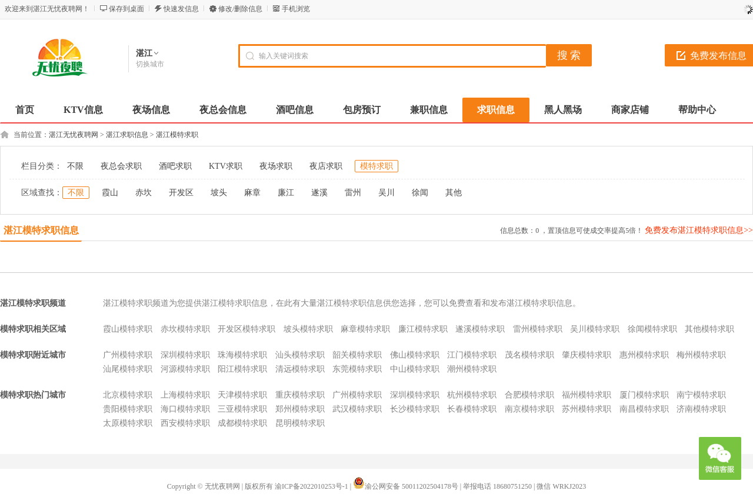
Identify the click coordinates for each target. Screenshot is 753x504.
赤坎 (143, 192)
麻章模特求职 (365, 329)
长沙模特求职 (414, 409)
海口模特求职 (185, 409)
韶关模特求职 (357, 355)
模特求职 (376, 166)
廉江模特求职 (423, 329)
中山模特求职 (414, 369)
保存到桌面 (126, 9)
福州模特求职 (586, 394)
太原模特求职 (127, 423)
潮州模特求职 (472, 369)
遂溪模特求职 (480, 329)
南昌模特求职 (644, 409)
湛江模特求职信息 (41, 230)
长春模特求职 (472, 409)
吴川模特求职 (594, 329)
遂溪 (319, 192)
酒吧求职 (175, 166)
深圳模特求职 (185, 355)
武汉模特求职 (357, 409)
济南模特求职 (701, 409)
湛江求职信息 (127, 135)
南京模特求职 (529, 409)
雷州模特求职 (537, 329)
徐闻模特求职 (652, 329)
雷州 (353, 192)
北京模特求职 (127, 394)
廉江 (286, 192)
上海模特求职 (185, 394)
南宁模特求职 (701, 394)
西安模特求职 (185, 423)
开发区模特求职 (246, 329)
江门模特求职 (472, 355)
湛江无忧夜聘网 (73, 135)
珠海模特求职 (242, 355)
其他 (453, 192)
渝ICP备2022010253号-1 (311, 486)
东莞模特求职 (357, 369)
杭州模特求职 (472, 394)
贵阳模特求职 (127, 409)
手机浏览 (296, 9)
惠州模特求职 (644, 355)
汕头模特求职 (300, 355)
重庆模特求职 (300, 394)
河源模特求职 (185, 369)
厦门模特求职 (644, 394)
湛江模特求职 (177, 135)
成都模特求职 (242, 423)
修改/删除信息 (240, 9)
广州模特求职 (127, 355)
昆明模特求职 (300, 423)
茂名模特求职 (529, 355)
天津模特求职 (242, 394)
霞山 (110, 192)
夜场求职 (275, 166)
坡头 (219, 192)
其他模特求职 (709, 329)
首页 (24, 110)
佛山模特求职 (414, 355)
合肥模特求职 (529, 394)
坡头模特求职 (308, 329)
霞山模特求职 (127, 329)
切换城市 (150, 64)
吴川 (386, 192)
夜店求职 (325, 166)
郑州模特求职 (300, 409)
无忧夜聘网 (222, 486)
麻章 (252, 192)
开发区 (181, 192)
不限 (75, 166)
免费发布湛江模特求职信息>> (699, 230)
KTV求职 (225, 166)
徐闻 (420, 192)
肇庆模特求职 (586, 355)
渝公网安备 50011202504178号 (405, 486)
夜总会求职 (121, 166)
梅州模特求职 (701, 355)
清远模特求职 (300, 369)
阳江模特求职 (242, 369)
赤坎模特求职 (185, 329)
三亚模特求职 (242, 409)
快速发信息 (181, 9)
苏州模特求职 (586, 409)
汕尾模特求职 (127, 369)
